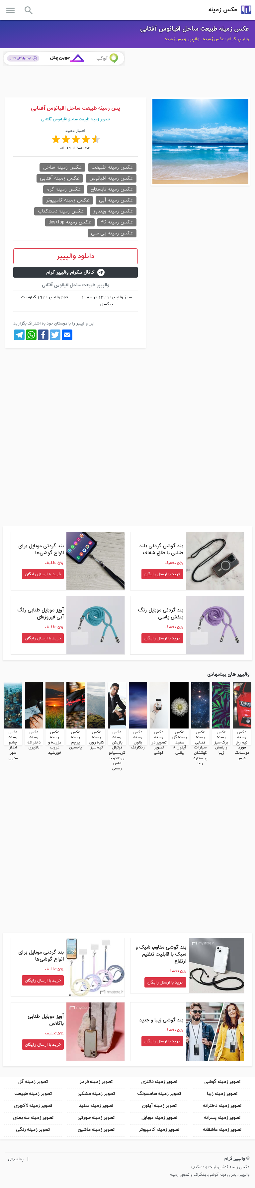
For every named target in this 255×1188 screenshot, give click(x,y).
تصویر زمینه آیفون (159, 1105)
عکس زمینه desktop (69, 222)
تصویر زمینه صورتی (96, 1117)
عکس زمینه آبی (116, 200)
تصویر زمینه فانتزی (159, 1081)
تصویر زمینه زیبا (222, 1093)
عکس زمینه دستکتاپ (61, 211)
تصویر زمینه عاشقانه (222, 1129)
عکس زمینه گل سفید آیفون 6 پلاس (179, 742)
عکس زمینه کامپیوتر (68, 200)
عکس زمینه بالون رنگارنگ (138, 739)
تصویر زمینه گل (33, 1081)
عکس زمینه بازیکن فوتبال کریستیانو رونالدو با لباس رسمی (117, 749)
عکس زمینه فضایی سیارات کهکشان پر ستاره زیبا (200, 747)
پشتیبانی (16, 1158)
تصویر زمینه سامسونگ (159, 1093)
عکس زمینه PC (117, 222)
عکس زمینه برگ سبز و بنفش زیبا (221, 742)
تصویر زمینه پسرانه (222, 1117)
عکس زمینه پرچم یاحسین (75, 739)
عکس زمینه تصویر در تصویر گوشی (158, 742)
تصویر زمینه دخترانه (222, 1105)
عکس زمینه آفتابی (60, 178)
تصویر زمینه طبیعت (33, 1093)
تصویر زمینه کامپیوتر (159, 1129)
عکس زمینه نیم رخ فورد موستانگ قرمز (242, 744)
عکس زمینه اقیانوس (111, 178)
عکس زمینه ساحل (62, 167)
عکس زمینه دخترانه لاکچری (34, 739)
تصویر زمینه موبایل (159, 1117)
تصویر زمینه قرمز (96, 1081)
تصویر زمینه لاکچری (33, 1105)
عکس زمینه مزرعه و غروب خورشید (54, 742)
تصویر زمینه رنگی (33, 1129)
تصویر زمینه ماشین (96, 1129)
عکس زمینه (223, 10)
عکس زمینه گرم (63, 189)
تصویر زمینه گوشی (222, 1081)
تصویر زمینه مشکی (96, 1093)
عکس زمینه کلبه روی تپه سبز (96, 739)
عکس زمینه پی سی (112, 233)
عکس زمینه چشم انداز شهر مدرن (13, 744)
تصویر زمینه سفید (96, 1105)
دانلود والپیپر (75, 256)
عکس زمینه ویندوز (113, 211)
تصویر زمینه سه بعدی (33, 1117)
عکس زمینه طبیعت (112, 167)
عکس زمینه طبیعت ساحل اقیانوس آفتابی (194, 29)
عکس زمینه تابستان (111, 189)
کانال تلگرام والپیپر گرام (75, 272)
